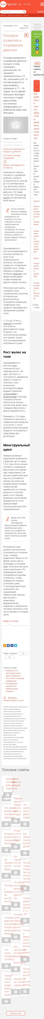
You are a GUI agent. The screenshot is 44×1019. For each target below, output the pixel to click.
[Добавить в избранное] (26, 35)
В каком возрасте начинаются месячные (11, 838)
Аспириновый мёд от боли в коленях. (37, 291)
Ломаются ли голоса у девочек (19, 982)
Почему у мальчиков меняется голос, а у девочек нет (20, 890)
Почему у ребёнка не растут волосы (8, 893)
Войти (40, 11)
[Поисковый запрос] (13, 12)
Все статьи (37, 306)
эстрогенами (9, 393)
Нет (9, 657)
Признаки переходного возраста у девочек (14, 150)
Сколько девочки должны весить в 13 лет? (27, 906)
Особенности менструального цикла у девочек (13, 673)
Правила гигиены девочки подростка (28, 783)
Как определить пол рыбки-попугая (20, 861)
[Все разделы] (42, 4)
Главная (2, 15)
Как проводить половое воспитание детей (29, 840)
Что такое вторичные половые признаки (10, 812)
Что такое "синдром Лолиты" (9, 954)
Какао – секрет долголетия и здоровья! (37, 267)
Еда (19, 4)
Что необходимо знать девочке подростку (30, 811)
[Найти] (24, 12)
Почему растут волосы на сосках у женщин (27, 976)
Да (23, 653)
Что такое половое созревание (12, 156)
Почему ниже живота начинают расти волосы (19, 922)
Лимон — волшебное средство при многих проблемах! (37, 213)
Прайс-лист (37, 27)
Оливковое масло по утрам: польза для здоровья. (37, 241)
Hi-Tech (27, 4)
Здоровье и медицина (15, 15)
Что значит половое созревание (15, 679)
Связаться (37, 29)
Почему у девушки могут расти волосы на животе (27, 941)
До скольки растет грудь (8, 864)
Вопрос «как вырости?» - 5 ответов (14, 166)
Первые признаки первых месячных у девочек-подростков (20, 806)
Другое (26, 15)
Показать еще (15, 1013)
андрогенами (10, 396)
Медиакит (37, 24)
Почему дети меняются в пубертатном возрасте (12, 687)
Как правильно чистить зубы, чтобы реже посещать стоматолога (37, 116)
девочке (17, 273)
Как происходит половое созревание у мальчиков (20, 954)
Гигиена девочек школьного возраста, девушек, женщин (10, 925)
